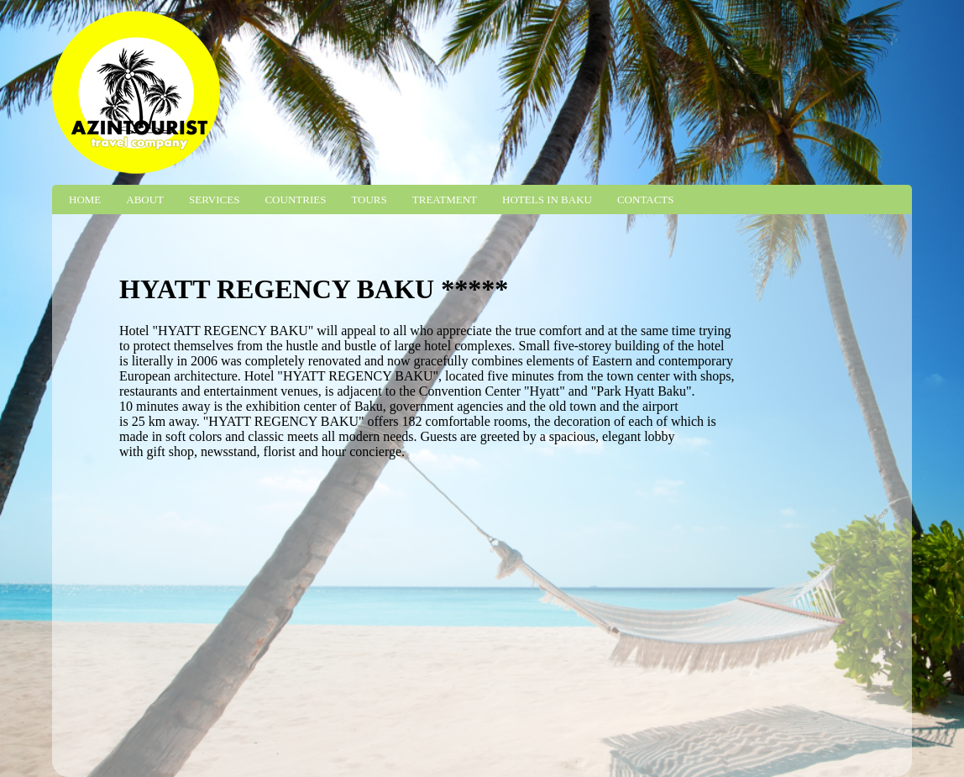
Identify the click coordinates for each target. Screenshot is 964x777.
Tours (368, 199)
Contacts (645, 199)
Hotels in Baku (547, 199)
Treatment (444, 199)
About (145, 199)
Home (85, 199)
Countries (295, 199)
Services (214, 199)
